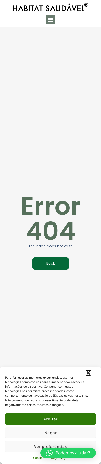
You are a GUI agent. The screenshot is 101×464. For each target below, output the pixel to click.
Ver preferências (50, 446)
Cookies (38, 458)
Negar (50, 432)
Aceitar (50, 418)
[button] (88, 372)
